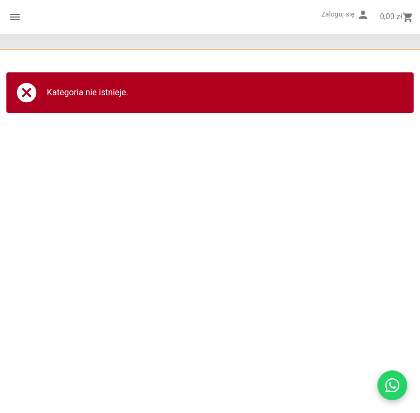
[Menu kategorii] (15, 17)
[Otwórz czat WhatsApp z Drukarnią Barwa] (392, 385)
